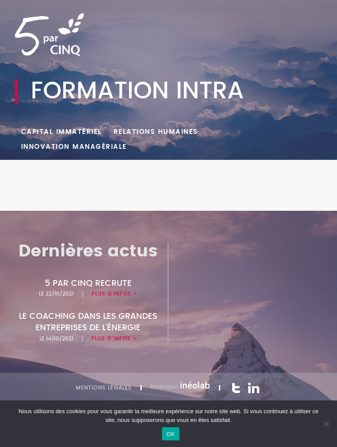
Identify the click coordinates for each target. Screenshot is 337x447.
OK (170, 434)
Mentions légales (104, 387)
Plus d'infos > (114, 293)
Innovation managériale (74, 147)
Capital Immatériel (61, 132)
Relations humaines (156, 132)
